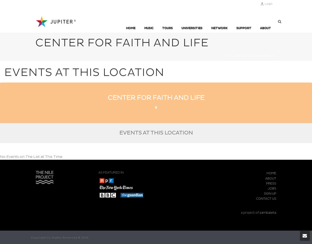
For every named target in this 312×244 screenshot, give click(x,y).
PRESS (271, 183)
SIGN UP (270, 194)
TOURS (167, 28)
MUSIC (148, 28)
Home (130, 28)
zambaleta (268, 213)
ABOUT (265, 28)
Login (266, 4)
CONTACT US (266, 199)
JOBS (272, 188)
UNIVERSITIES (191, 28)
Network (219, 28)
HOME (271, 173)
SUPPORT (243, 28)
